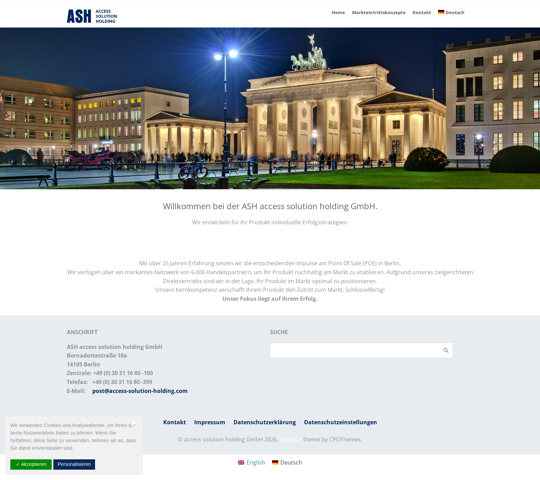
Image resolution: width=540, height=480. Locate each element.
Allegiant (291, 439)
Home (338, 12)
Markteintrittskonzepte (379, 12)
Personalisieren (74, 464)
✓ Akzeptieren (31, 464)
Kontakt (422, 12)
